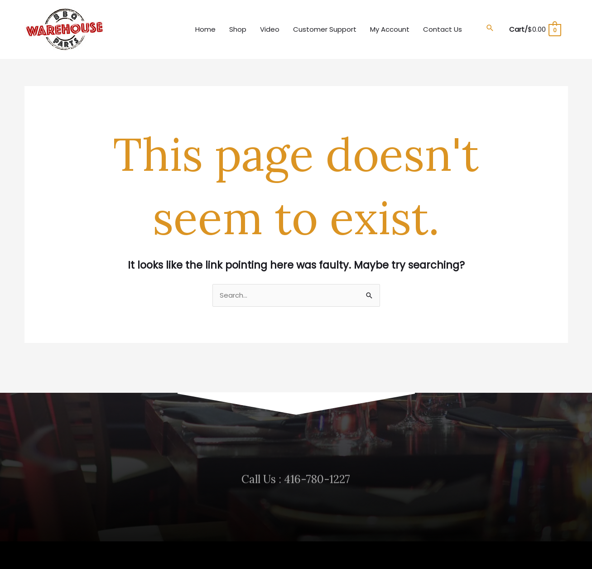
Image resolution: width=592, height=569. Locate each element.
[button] (490, 28)
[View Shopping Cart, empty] (534, 29)
